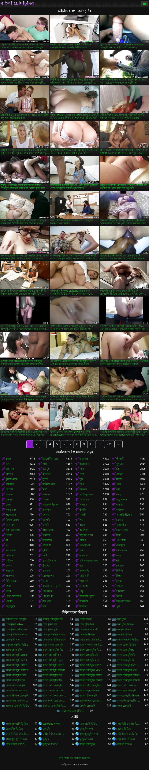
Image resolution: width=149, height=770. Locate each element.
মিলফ (119, 479)
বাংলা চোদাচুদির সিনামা (91, 680)
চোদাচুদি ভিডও (123, 629)
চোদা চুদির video (14, 624)
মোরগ (82, 540)
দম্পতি (45, 525)
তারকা (9, 535)
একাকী (82, 514)
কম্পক (9, 565)
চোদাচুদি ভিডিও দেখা (16, 634)
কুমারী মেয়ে (11, 479)
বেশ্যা (8, 504)
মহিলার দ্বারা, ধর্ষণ (88, 560)
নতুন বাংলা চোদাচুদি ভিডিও (91, 644)
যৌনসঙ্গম (47, 591)
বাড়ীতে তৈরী (86, 535)
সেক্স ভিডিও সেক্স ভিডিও (17, 733)
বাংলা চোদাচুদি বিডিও (53, 665)
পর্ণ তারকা (11, 509)
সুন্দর (45, 479)
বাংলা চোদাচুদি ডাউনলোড (17, 660)
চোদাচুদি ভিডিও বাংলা (53, 634)
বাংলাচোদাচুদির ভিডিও (127, 695)
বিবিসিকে (47, 540)
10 (91, 444)
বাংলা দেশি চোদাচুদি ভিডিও (54, 685)
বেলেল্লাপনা (48, 575)
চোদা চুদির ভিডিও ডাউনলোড (17, 629)
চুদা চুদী (45, 728)
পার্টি (44, 555)
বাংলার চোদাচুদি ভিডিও (17, 705)
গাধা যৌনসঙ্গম (13, 530)
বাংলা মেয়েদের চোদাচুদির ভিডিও (54, 695)
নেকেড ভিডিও (123, 728)
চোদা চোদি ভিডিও (88, 723)
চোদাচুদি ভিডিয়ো (124, 634)
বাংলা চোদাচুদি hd (125, 649)
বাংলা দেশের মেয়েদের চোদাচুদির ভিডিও (54, 690)
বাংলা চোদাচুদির (17, 3)
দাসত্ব (8, 591)
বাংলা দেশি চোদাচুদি (15, 685)
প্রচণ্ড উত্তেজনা (13, 596)
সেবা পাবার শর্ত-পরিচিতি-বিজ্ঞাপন (74, 758)
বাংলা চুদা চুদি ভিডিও (16, 739)
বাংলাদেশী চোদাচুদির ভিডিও (128, 700)
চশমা (118, 535)
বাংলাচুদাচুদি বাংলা (88, 733)
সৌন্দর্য (9, 489)
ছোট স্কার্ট (84, 575)
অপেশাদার (11, 514)
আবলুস (10, 575)
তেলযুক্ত (120, 545)
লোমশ (45, 514)
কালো (82, 525)
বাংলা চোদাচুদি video (16, 654)
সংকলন (46, 494)
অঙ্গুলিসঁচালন (50, 504)
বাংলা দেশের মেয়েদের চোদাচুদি (17, 690)
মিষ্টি (44, 489)
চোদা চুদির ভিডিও (125, 624)
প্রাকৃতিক (46, 509)
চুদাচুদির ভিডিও (50, 744)
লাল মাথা (10, 525)
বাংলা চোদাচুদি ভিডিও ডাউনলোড (128, 665)
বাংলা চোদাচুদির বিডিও (91, 675)
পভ (81, 519)
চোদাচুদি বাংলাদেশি (88, 629)
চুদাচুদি (45, 739)
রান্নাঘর (83, 606)
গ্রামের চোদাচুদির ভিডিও (54, 619)
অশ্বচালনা (84, 463)
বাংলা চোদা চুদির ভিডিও (91, 649)
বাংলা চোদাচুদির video (90, 670)
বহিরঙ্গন (120, 509)
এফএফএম (84, 545)
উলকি (82, 509)
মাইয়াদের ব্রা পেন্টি (51, 586)
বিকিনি (119, 570)
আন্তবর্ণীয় (121, 525)
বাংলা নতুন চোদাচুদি (89, 690)
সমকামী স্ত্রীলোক (124, 514)
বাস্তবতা (83, 555)
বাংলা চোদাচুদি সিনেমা (53, 670)
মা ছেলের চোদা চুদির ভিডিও (73, 710)
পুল (118, 606)
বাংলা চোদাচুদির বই (52, 675)
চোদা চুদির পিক (86, 624)
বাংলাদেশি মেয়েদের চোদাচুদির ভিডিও (91, 700)
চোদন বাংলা (85, 619)
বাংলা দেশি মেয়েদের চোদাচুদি (128, 685)
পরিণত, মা (47, 596)
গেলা (119, 555)
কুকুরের (120, 463)
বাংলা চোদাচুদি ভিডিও (90, 665)
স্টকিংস (83, 489)
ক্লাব (44, 606)
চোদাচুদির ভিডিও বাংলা (54, 639)
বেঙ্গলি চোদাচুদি (87, 705)
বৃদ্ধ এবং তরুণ (123, 601)
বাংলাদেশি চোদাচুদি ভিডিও (17, 700)
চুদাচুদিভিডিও (86, 739)
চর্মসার (119, 519)
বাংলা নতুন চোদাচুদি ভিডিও (128, 690)
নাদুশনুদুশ (10, 606)
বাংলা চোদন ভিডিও (126, 644)
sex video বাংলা (51, 723)
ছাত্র (81, 550)
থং (7, 545)
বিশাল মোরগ (12, 519)
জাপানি (46, 519)
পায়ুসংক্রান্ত (121, 499)
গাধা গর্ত (83, 580)
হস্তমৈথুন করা (86, 494)
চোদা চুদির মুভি (49, 629)
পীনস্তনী (120, 458)
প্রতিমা (9, 601)
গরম (118, 484)
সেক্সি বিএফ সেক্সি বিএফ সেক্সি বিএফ (128, 733)
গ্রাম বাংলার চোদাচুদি (16, 619)
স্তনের (45, 580)
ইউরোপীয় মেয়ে (50, 458)
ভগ (7, 463)
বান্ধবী (119, 504)
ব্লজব (8, 458)
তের (81, 474)
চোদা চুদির (121, 619)
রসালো (120, 565)
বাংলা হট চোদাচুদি (88, 695)
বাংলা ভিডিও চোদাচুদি (17, 695)
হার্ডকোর (83, 458)
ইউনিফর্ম (83, 601)
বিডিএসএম (11, 580)
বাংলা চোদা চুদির (14, 649)
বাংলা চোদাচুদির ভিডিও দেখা (54, 680)
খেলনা (45, 499)
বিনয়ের (83, 504)
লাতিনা (9, 560)
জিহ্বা (119, 575)
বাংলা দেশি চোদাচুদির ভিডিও (91, 685)
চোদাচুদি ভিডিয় (87, 634)
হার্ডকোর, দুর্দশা (86, 596)
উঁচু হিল (46, 565)
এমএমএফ (121, 550)
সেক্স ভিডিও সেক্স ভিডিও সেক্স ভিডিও (128, 723)
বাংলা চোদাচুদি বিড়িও (16, 665)
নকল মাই (84, 570)
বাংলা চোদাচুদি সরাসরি (17, 670)
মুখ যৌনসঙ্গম (49, 560)
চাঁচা (118, 469)
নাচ (81, 565)
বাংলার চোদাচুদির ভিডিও (54, 705)
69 (117, 560)
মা (7, 540)
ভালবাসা (120, 591)
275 (109, 444)
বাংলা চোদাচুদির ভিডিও (128, 675)
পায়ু (81, 591)
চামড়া (119, 494)
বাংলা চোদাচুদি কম (51, 654)
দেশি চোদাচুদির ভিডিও (127, 639)
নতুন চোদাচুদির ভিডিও (17, 644)
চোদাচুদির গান (13, 639)
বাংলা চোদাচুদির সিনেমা (128, 680)
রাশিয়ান (10, 555)
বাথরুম (119, 586)
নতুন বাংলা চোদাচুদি (52, 644)
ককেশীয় (83, 530)
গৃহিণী (45, 550)
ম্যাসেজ (46, 570)
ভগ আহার (11, 550)
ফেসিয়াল (84, 499)
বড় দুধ (45, 469)
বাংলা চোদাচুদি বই (125, 660)
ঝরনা (119, 596)
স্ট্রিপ (81, 484)
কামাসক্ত (10, 484)
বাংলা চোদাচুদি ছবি (125, 654)
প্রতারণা (83, 586)
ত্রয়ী (118, 489)
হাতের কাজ (122, 530)
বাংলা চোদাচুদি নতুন (52, 660)
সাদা (81, 469)
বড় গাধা (46, 601)
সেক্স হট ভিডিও (124, 744)
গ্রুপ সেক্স (121, 540)
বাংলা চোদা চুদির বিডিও (54, 649)
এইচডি (119, 474)
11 (100, 444)
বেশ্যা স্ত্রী (46, 545)
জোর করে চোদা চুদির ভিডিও (91, 639)
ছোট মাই (10, 469)
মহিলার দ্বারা (48, 484)
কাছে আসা (47, 530)
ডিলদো (46, 535)
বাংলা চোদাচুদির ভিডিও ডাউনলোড (17, 680)
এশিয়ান (9, 494)
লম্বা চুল (10, 570)
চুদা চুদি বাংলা (86, 728)
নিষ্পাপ (9, 474)
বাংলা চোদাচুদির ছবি (16, 675)
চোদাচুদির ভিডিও (14, 728)
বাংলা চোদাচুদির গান (126, 670)
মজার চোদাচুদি (123, 705)
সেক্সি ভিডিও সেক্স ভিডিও (54, 733)
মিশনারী (46, 474)
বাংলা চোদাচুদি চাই (88, 654)
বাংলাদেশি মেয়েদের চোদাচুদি (54, 700)
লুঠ (81, 479)
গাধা (44, 463)
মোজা (119, 580)
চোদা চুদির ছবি (49, 624)
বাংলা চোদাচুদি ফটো (89, 660)
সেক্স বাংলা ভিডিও (125, 739)
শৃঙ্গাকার (9, 499)
